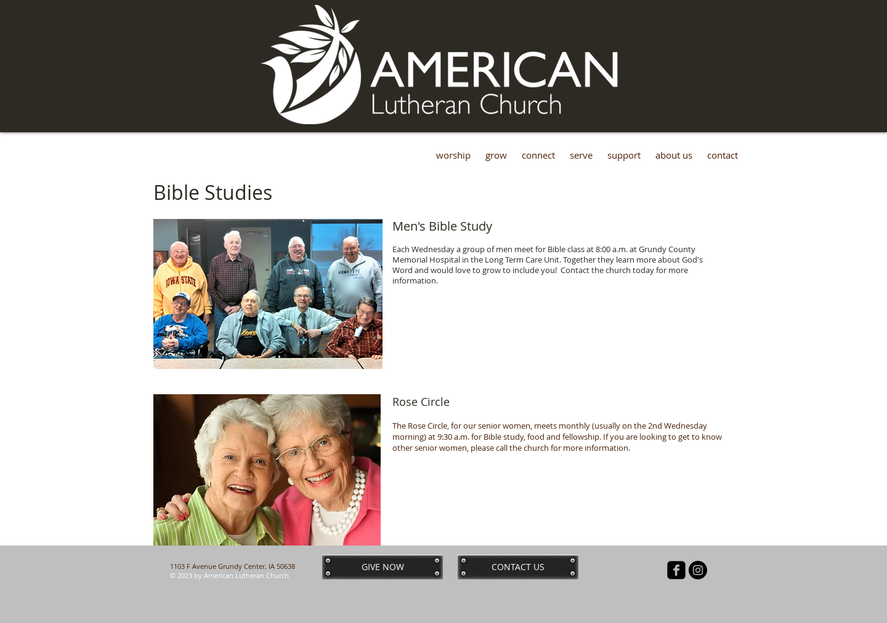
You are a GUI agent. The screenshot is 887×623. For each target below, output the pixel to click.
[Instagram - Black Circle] (698, 570)
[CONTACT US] (518, 567)
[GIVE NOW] (382, 567)
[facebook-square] (676, 570)
